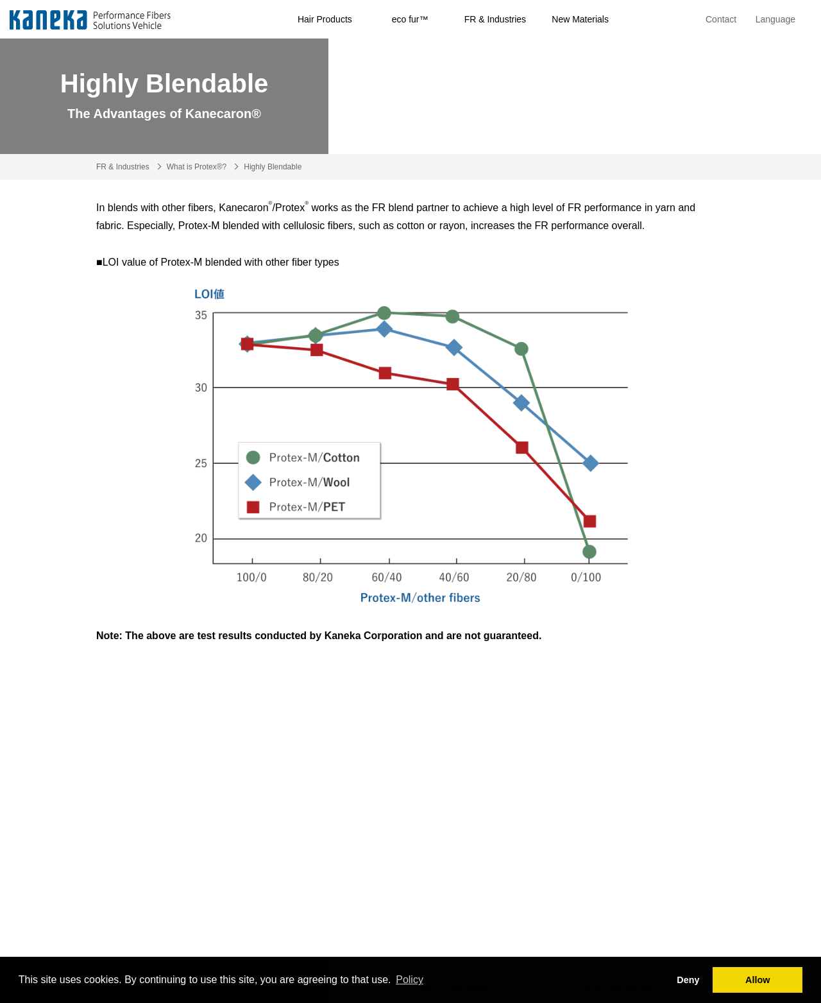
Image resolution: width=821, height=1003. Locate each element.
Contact (721, 19)
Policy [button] (409, 979)
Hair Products (325, 19)
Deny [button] (688, 980)
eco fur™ (410, 19)
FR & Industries (495, 19)
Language (775, 19)
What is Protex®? (197, 166)
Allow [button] (757, 980)
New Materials (580, 19)
